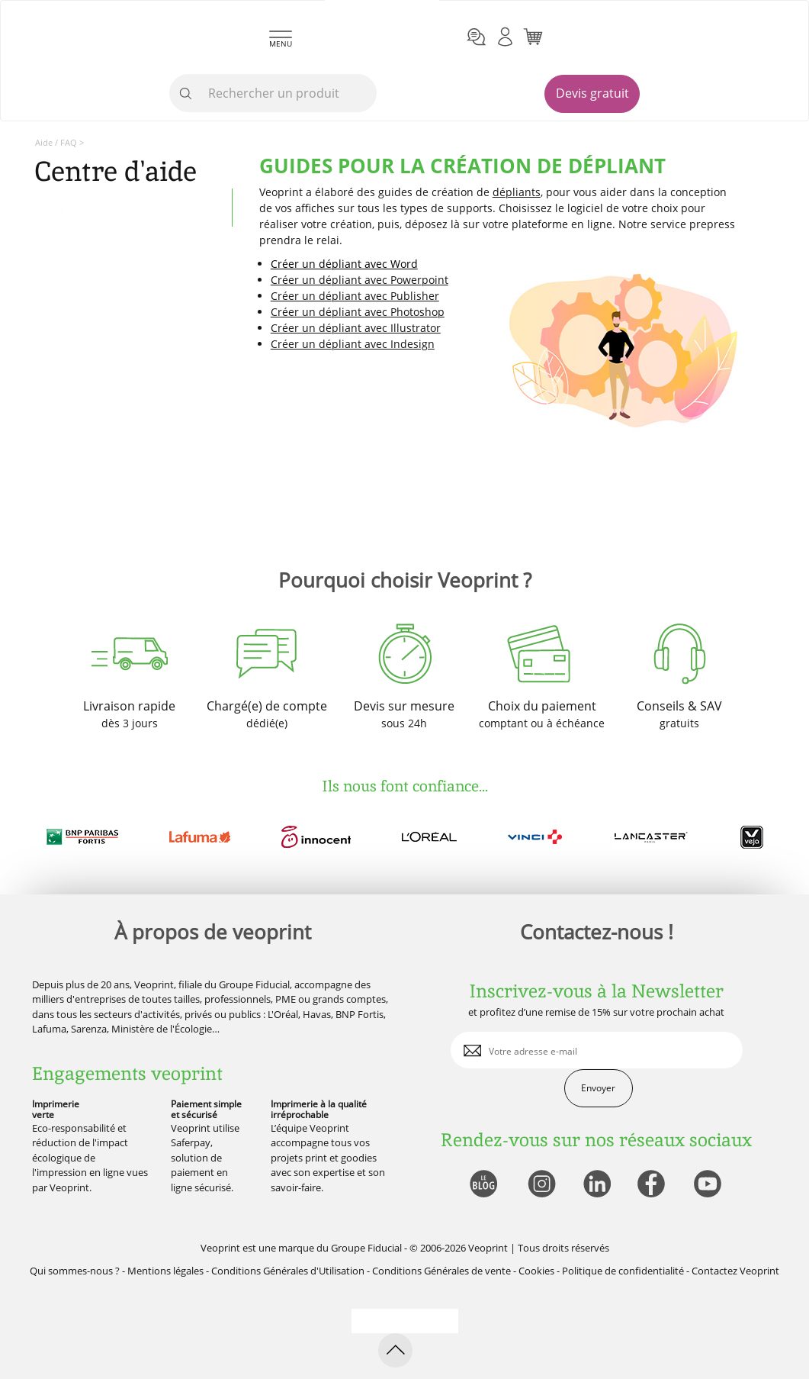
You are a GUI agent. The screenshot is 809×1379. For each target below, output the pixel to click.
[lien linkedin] (596, 1184)
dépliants (517, 192)
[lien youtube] (709, 1184)
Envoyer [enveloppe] (598, 1087)
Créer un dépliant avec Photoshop (358, 311)
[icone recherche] (186, 94)
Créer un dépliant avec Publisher (355, 295)
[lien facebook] (653, 1184)
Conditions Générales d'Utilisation (287, 1271)
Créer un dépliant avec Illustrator (356, 328)
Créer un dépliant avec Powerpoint (359, 279)
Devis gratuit (592, 93)
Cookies (536, 1271)
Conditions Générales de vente (441, 1271)
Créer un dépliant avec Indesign (353, 344)
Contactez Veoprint (735, 1271)
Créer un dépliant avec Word (344, 263)
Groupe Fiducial (366, 1248)
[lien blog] (483, 1184)
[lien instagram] (540, 1184)
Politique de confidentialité (623, 1271)
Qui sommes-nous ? (75, 1271)
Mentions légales (165, 1271)
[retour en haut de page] (395, 1350)
